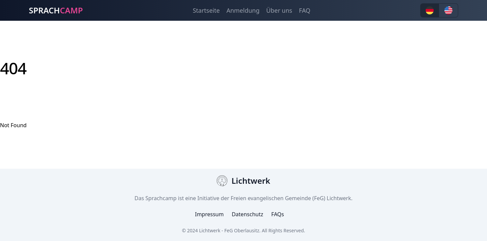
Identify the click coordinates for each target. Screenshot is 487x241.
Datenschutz (247, 214)
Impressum (209, 214)
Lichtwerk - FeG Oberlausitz (229, 230)
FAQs (277, 214)
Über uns (279, 10)
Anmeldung (243, 10)
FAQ (304, 10)
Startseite (206, 10)
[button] (429, 10)
